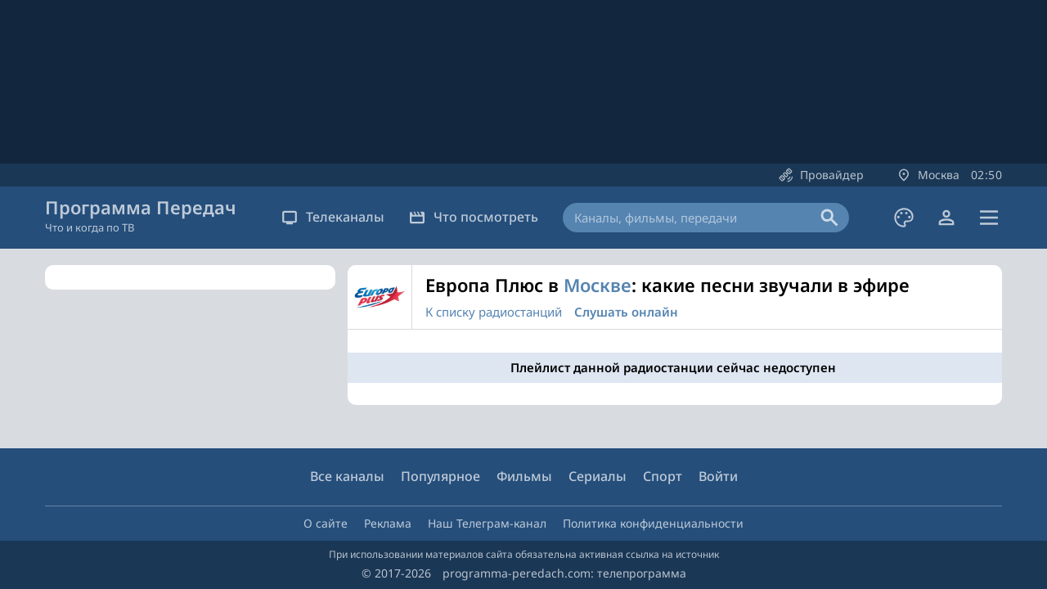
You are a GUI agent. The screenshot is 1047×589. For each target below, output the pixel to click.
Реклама (387, 523)
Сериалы (597, 476)
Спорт (662, 476)
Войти (718, 476)
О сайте (325, 523)
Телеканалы (332, 217)
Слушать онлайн (626, 311)
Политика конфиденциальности (653, 523)
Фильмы (524, 476)
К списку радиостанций (493, 311)
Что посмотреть (473, 217)
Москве (597, 284)
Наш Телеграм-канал (487, 523)
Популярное (440, 476)
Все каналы (347, 476)
